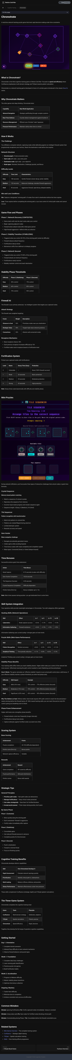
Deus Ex (65, 88)
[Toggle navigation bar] (3, 2)
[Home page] (3, 7)
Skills (5, 1039)
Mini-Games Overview (10, 1031)
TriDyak (6, 1036)
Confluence (7, 1033)
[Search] (64, 2)
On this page (6, 12)
